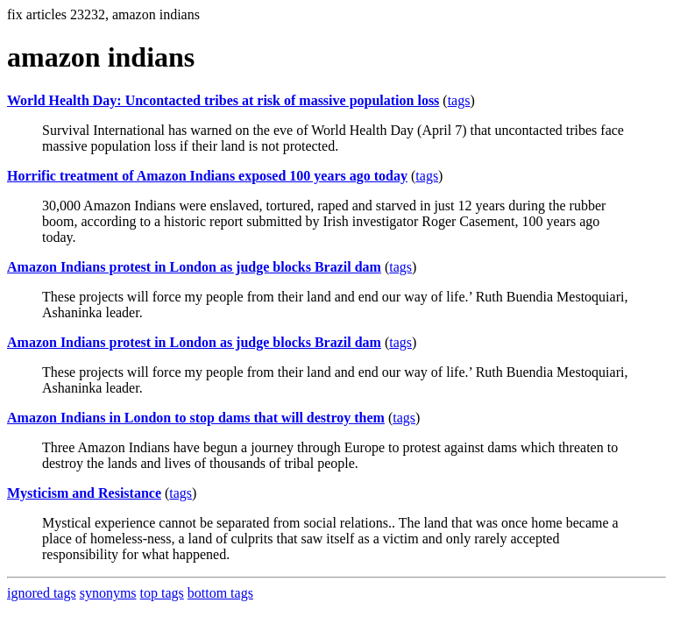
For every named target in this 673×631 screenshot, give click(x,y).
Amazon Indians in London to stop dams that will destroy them (196, 417)
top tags (162, 592)
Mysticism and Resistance (84, 493)
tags (459, 100)
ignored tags (41, 592)
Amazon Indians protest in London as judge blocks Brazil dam (194, 266)
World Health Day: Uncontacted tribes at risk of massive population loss (223, 100)
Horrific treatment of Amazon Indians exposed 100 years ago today (207, 175)
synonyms (108, 592)
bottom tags (220, 592)
